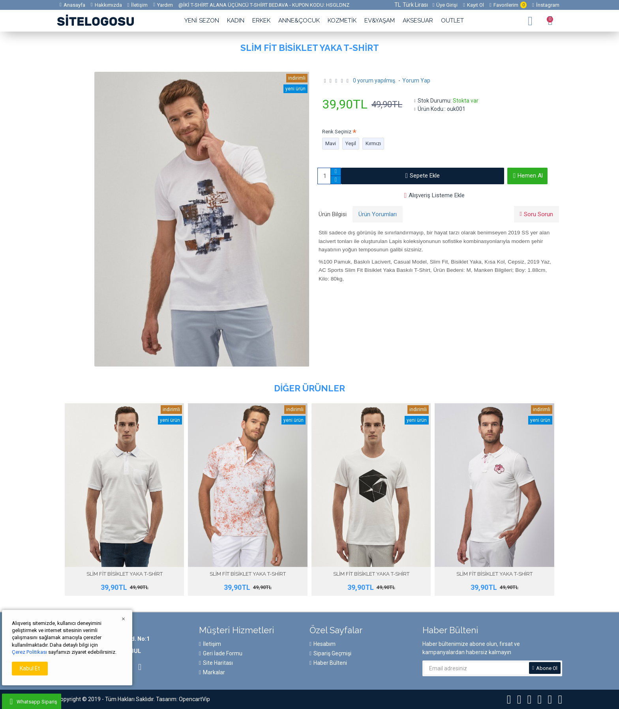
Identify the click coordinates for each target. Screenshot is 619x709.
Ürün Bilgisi (333, 214)
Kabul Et (30, 668)
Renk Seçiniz (336, 132)
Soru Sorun (538, 214)
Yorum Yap (416, 80)
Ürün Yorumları (377, 214)
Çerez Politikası (29, 652)
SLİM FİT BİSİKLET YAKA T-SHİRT (124, 574)
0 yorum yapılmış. (374, 80)
